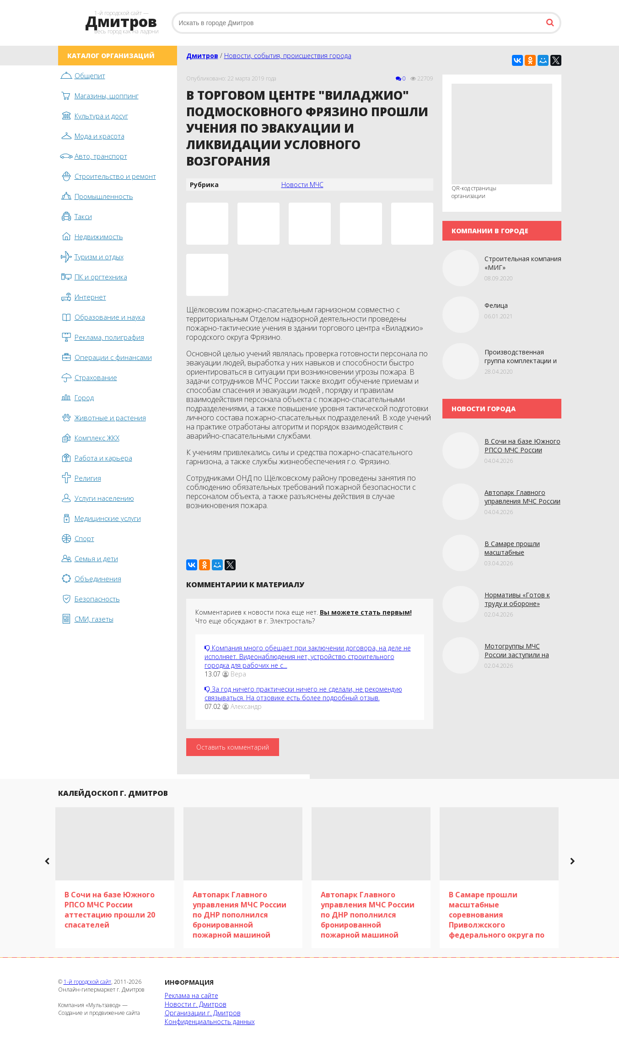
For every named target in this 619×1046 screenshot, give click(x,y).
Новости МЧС (302, 184)
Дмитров (202, 55)
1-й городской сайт (87, 982)
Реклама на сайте (191, 995)
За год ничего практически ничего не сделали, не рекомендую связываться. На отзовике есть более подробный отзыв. (303, 693)
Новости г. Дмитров (195, 1004)
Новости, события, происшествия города (287, 55)
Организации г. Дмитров (203, 1012)
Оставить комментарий (232, 747)
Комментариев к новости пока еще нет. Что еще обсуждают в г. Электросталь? (303, 616)
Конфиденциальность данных (210, 1021)
